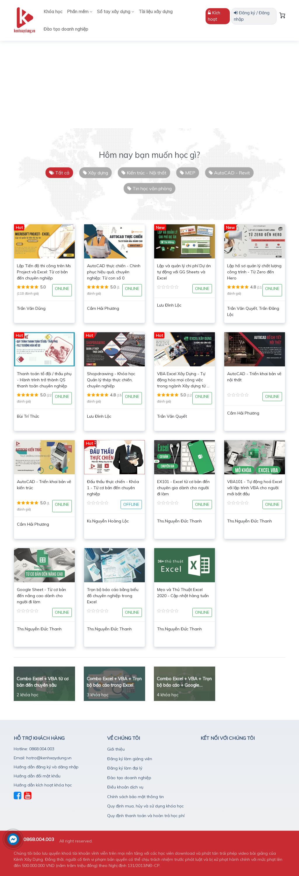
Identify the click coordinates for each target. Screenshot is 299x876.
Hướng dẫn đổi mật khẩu (37, 776)
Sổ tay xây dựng (115, 11)
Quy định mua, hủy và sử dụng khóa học (145, 806)
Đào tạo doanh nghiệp (66, 29)
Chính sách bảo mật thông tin (135, 796)
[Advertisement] (149, 84)
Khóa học (53, 11)
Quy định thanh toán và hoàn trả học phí (146, 815)
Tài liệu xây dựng (156, 11)
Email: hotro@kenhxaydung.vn (43, 757)
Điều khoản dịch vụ (125, 787)
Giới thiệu (116, 749)
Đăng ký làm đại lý (124, 768)
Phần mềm (79, 11)
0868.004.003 (38, 839)
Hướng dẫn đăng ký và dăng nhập (46, 767)
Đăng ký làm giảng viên (129, 758)
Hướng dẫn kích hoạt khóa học (43, 785)
